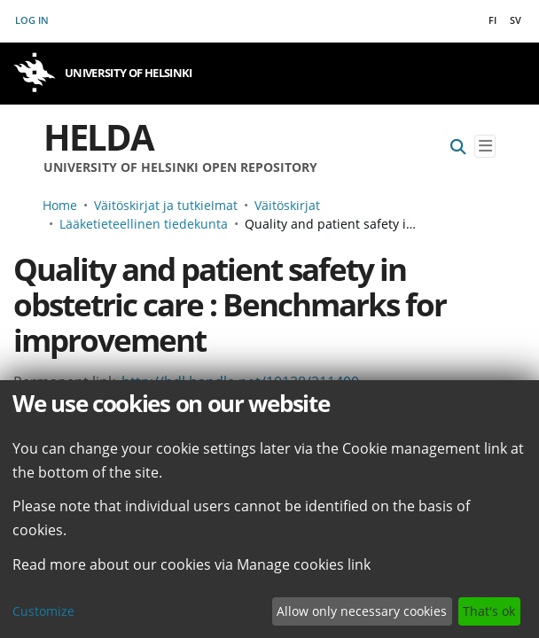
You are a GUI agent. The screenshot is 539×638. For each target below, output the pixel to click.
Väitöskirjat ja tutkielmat (166, 205)
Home (60, 205)
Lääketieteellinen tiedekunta (143, 223)
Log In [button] (33, 20)
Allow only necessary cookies (362, 611)
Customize (43, 611)
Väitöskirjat (287, 205)
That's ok (489, 611)
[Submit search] (458, 146)
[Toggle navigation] (485, 147)
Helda (98, 137)
